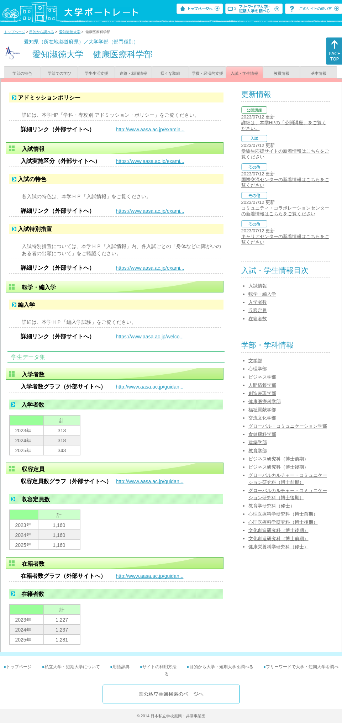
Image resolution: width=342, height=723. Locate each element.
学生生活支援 (96, 73)
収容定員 (257, 310)
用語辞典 (121, 666)
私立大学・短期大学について (72, 666)
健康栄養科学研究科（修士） (278, 546)
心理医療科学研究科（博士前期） (283, 514)
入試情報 (257, 286)
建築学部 (257, 442)
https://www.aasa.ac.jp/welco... (150, 336)
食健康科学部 (262, 434)
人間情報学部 (262, 385)
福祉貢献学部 (262, 409)
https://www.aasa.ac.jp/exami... (150, 161)
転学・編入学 (262, 294)
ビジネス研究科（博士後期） (278, 467)
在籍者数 (257, 318)
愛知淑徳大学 (69, 32)
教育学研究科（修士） (271, 505)
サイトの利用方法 (159, 666)
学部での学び (59, 73)
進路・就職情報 (133, 73)
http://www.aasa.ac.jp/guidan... (150, 387)
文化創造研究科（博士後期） (278, 530)
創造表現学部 (262, 393)
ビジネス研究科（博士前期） (278, 458)
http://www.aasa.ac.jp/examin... (150, 129)
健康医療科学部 (264, 401)
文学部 (255, 360)
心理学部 (257, 368)
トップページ (14, 32)
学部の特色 (22, 73)
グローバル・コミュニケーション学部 (287, 426)
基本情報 (318, 73)
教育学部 (257, 450)
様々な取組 (170, 73)
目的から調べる (41, 32)
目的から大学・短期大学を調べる (221, 666)
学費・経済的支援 (207, 73)
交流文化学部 (262, 418)
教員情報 (281, 73)
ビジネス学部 (262, 377)
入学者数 (257, 302)
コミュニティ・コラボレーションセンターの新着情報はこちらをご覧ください (285, 210)
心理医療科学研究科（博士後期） (283, 522)
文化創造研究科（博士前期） (278, 538)
